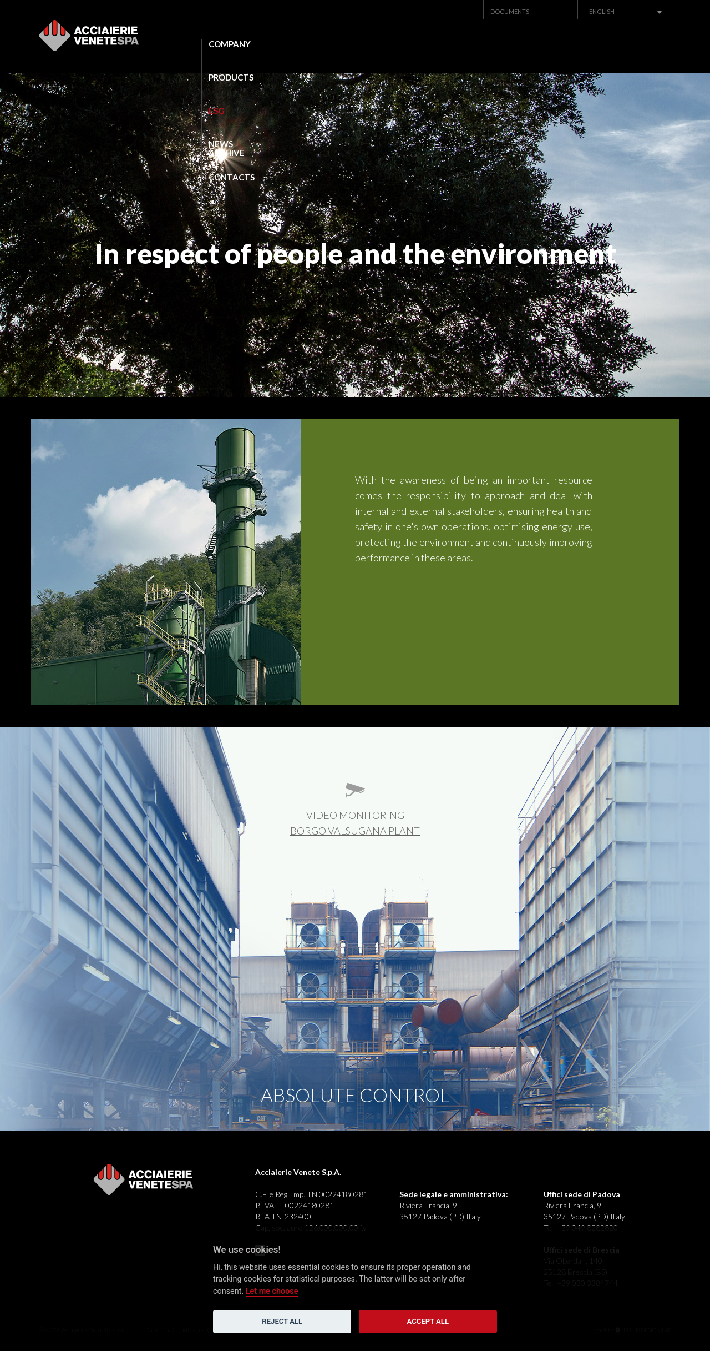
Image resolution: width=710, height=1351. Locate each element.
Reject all (282, 1321)
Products (324, 44)
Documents (509, 11)
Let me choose (272, 1291)
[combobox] (624, 11)
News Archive (521, 44)
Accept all (428, 1321)
